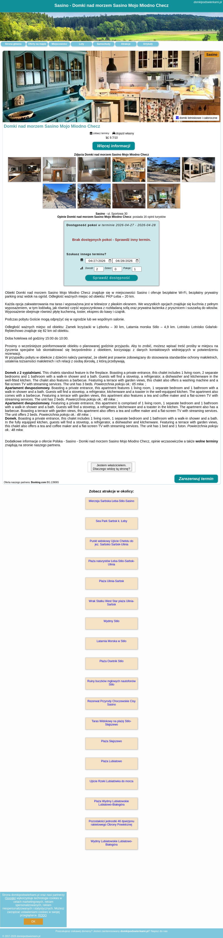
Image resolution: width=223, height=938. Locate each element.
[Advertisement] (111, 894)
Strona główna (13, 44)
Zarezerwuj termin (196, 479)
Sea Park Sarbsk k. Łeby (111, 521)
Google (10, 898)
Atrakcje (125, 44)
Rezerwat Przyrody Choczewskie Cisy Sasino (111, 703)
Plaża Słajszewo (111, 741)
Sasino (211, 54)
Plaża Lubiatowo (111, 761)
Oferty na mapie (37, 44)
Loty (81, 44)
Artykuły (148, 44)
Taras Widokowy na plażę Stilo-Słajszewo (112, 723)
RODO (42, 915)
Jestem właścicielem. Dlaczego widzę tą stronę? (111, 467)
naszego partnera (47, 445)
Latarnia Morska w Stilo (112, 641)
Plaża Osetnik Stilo (112, 661)
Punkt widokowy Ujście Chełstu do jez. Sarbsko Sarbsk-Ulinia (111, 542)
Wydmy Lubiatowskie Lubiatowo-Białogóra (111, 843)
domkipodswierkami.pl (208, 2)
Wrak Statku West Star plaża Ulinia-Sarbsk (111, 602)
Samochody (104, 44)
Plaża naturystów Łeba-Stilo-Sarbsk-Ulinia (111, 562)
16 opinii (149, 216)
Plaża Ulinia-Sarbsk (111, 581)
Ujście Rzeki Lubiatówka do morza (111, 781)
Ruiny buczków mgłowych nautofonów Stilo (111, 682)
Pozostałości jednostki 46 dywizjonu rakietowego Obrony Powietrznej (111, 823)
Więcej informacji (113, 146)
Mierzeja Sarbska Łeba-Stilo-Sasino (111, 501)
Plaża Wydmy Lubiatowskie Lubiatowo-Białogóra (111, 803)
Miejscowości (59, 44)
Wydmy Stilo (112, 621)
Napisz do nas (159, 931)
